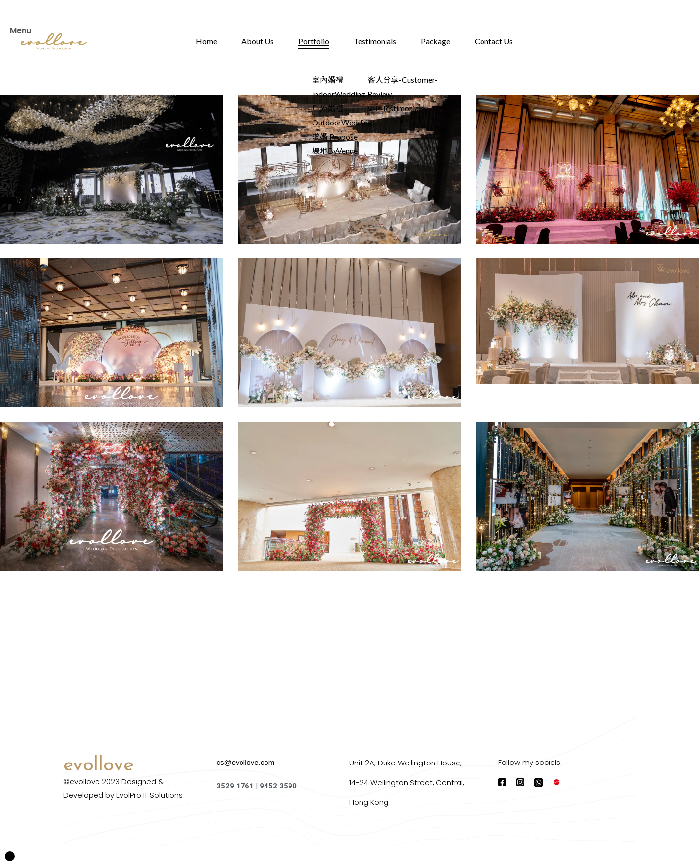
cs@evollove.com (245, 762)
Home (206, 41)
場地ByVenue (335, 150)
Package (435, 41)
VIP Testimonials (395, 108)
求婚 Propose (335, 136)
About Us (257, 41)
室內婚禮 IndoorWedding (338, 86)
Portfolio (313, 41)
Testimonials (375, 41)
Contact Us (494, 41)
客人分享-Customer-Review (402, 86)
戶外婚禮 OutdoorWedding (342, 115)
